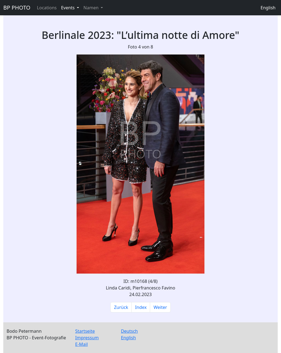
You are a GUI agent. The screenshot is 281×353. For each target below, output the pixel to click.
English (268, 8)
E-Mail (81, 344)
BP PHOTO (16, 7)
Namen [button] (91, 8)
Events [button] (68, 8)
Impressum (87, 338)
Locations (47, 8)
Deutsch (129, 331)
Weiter (160, 307)
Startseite (85, 331)
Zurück (121, 307)
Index (141, 307)
